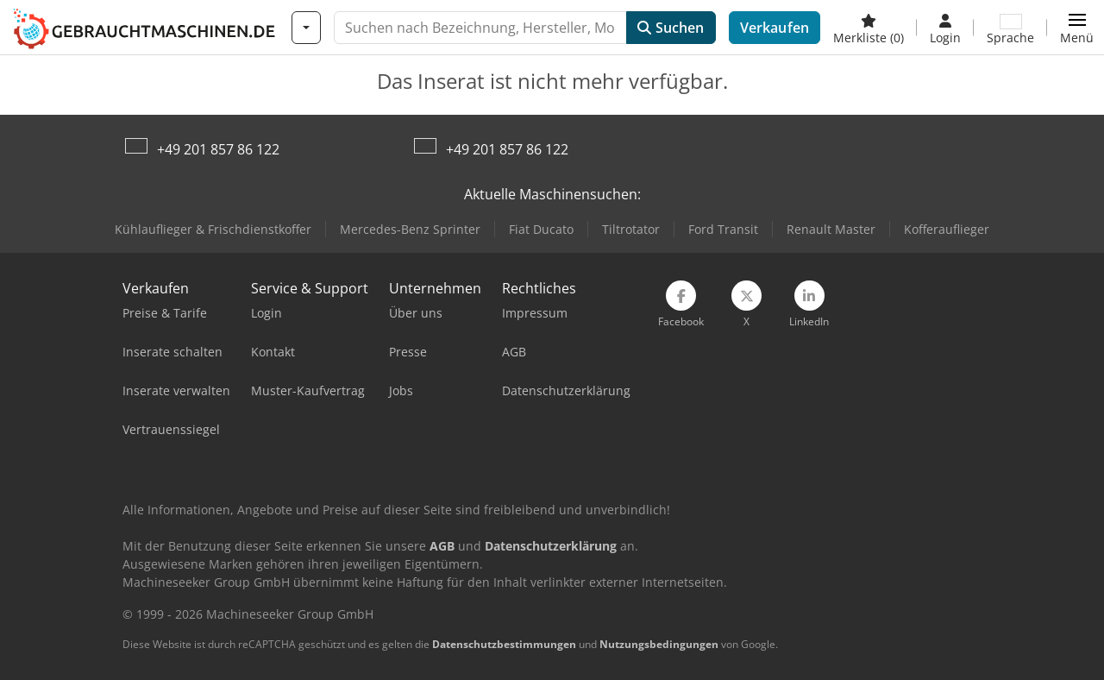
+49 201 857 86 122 (218, 149)
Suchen (670, 27)
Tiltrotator (631, 229)
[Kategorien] (306, 27)
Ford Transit (723, 229)
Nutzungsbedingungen (658, 644)
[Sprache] (1010, 27)
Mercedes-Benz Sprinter (410, 229)
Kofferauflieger (946, 229)
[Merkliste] (868, 27)
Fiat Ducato (541, 229)
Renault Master (831, 229)
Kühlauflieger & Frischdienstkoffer (213, 229)
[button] (1077, 27)
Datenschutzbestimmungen (504, 644)
